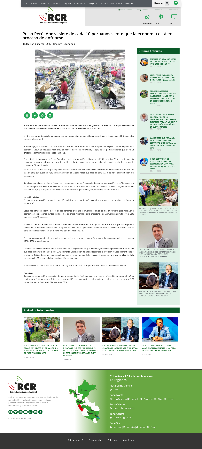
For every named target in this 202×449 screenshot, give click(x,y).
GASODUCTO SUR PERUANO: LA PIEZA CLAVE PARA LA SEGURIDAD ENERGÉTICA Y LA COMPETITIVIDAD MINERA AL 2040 (163, 143)
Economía (45, 3)
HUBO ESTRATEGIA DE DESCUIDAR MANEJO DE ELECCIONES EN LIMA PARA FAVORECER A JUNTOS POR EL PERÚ (162, 164)
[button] (167, 3)
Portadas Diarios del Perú (111, 3)
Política (34, 3)
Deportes (129, 3)
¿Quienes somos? (124, 10)
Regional (67, 3)
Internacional (79, 3)
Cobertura (158, 10)
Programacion (142, 10)
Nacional (56, 3)
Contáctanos (173, 10)
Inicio (25, 3)
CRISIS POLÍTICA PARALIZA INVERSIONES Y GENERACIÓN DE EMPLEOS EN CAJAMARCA (162, 77)
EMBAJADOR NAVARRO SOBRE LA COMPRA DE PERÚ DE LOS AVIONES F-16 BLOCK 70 (163, 61)
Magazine (93, 3)
